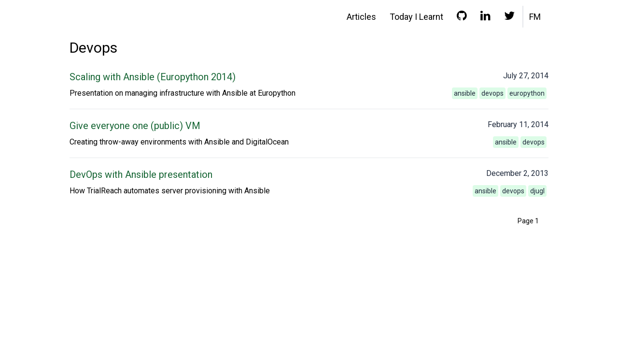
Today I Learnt (416, 17)
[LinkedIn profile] (485, 18)
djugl (537, 191)
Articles (361, 17)
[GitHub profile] (462, 18)
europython (527, 93)
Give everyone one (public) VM (135, 125)
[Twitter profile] (509, 18)
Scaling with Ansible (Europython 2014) (153, 77)
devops (492, 93)
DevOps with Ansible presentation (141, 174)
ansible (465, 93)
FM (535, 17)
